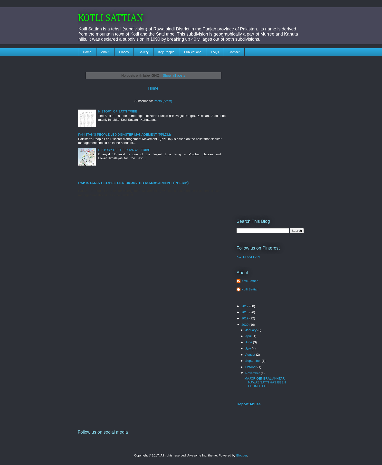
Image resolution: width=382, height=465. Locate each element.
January (251, 330)
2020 (245, 324)
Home (87, 52)
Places (124, 52)
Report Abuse (249, 404)
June (249, 342)
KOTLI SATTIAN (110, 18)
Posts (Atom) (163, 101)
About (105, 52)
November (253, 373)
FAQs (215, 52)
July (248, 348)
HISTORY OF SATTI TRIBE (117, 111)
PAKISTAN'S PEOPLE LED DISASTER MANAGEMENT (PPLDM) (124, 134)
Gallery (143, 52)
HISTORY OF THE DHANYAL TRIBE (124, 150)
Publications (192, 52)
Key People (166, 52)
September (253, 361)
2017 (245, 306)
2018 (245, 312)
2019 (245, 318)
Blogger (241, 455)
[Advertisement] (270, 134)
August (250, 354)
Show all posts (174, 75)
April (249, 336)
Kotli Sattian (249, 281)
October (251, 367)
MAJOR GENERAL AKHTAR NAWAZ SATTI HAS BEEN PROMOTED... (265, 382)
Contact (234, 52)
